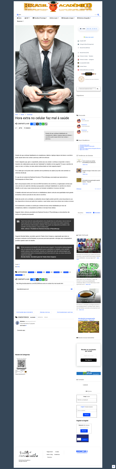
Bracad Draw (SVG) (83, 53)
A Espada (82, 147)
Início (19, 18)
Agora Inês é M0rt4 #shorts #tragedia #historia (90, 148)
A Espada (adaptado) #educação (87, 146)
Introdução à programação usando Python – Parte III (86, 319)
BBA (18, 266)
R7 (19, 264)
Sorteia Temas (82, 66)
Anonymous (84, 124)
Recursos (20, 21)
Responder (23, 325)
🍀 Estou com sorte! (89, 37)
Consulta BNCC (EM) (83, 63)
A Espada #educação (84, 145)
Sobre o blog (50, 454)
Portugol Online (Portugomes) (85, 44)
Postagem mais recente (25, 312)
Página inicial (45, 312)
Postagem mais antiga (65, 312)
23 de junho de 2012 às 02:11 (30, 321)
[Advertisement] (28, 142)
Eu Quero (88, 360)
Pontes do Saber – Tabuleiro (85, 56)
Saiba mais (85, 164)
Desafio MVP (81, 41)
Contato (57, 451)
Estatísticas (57, 454)
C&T (27, 18)
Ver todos (98, 188)
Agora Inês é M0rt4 (84, 149)
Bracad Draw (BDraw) (83, 48)
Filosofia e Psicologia (40, 18)
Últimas (79, 189)
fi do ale (83, 119)
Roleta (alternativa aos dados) (85, 70)
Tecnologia (29, 114)
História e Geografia (84, 18)
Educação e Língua (68, 18)
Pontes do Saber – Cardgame (85, 60)
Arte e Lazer (54, 18)
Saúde (22, 114)
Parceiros (49, 457)
